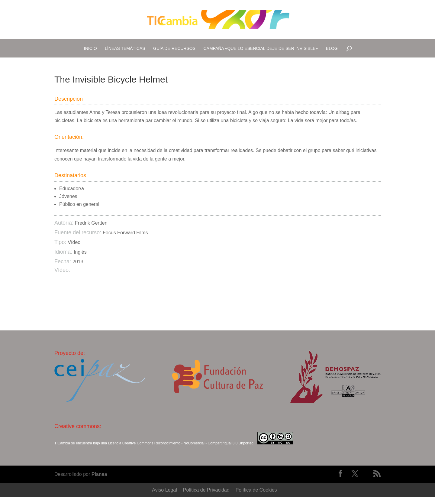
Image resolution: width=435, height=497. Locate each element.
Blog (332, 48)
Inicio (90, 48)
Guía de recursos (174, 48)
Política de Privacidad (206, 489)
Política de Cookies (256, 489)
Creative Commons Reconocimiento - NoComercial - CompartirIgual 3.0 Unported (187, 443)
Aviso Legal (164, 489)
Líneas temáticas (125, 48)
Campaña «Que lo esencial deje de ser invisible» (261, 48)
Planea (99, 474)
